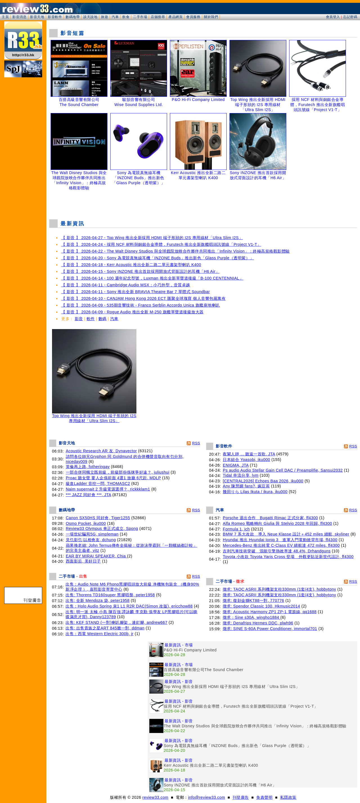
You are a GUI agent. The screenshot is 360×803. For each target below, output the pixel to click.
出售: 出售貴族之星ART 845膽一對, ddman (105, 628)
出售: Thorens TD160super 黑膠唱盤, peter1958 (110, 595)
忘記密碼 (350, 17)
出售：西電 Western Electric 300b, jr (100, 633)
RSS (196, 443)
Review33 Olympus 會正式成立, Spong (102, 528)
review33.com (155, 797)
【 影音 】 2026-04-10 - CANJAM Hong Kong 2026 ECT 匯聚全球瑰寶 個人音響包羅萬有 (143, 298)
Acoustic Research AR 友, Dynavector (101, 451)
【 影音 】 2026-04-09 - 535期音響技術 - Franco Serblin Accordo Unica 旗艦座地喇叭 (140, 305)
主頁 (5, 17)
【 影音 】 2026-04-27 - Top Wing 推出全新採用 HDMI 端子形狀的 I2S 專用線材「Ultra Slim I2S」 (152, 237)
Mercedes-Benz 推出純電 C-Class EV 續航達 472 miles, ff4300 (281, 545)
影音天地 (37, 17)
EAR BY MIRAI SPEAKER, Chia (96, 556)
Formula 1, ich (236, 529)
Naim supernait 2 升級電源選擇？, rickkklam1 (108, 489)
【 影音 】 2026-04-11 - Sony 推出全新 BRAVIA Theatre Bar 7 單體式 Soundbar (135, 291)
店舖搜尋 (158, 17)
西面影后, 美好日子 (83, 561)
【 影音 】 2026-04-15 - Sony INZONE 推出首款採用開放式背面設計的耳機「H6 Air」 (140, 271)
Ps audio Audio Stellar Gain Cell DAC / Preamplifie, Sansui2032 (283, 470)
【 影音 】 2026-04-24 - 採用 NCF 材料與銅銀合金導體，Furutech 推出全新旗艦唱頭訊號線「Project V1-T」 (161, 244)
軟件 (91, 318)
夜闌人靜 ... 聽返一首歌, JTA (249, 454)
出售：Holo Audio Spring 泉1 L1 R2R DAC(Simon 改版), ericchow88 (129, 606)
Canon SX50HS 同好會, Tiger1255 (98, 518)
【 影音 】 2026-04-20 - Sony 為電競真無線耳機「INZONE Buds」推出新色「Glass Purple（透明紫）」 (157, 258)
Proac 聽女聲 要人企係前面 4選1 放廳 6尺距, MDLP (113, 478)
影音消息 (19, 17)
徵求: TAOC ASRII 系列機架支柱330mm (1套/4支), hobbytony (279, 589)
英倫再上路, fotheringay (88, 466)
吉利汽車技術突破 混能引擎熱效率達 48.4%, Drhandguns (276, 551)
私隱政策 (288, 797)
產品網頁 (175, 17)
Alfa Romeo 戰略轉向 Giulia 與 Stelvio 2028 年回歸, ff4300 (277, 523)
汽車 (115, 17)
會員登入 (333, 17)
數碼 (102, 318)
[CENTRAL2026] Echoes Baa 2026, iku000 (263, 481)
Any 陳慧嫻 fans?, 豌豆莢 (246, 486)
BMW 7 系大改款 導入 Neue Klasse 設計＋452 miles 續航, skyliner (286, 534)
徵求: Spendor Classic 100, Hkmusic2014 (261, 606)
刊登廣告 (241, 797)
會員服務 (193, 17)
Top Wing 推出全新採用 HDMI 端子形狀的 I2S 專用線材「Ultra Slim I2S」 (94, 416)
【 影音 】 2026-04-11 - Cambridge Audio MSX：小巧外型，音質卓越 (125, 285)
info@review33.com (206, 797)
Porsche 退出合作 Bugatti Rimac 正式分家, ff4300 (270, 518)
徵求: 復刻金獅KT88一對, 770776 (253, 600)
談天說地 (90, 17)
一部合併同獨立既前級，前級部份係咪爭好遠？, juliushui (117, 472)
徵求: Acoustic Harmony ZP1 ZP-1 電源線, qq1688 (270, 611)
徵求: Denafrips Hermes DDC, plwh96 (258, 623)
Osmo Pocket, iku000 (86, 523)
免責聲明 (264, 797)
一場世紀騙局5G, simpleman (92, 534)
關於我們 (211, 17)
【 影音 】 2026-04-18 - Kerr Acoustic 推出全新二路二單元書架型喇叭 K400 (131, 264)
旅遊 (104, 17)
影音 (79, 318)
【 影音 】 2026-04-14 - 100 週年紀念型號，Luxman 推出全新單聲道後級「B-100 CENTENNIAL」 (152, 278)
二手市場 (140, 17)
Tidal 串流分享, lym (240, 475)
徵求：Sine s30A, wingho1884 (252, 617)
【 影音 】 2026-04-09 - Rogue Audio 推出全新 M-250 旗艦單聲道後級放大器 (132, 312)
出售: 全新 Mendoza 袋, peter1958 (98, 600)
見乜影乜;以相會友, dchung (91, 539)
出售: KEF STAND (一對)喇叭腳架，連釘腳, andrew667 (116, 622)
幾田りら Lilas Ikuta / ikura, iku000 (255, 491)
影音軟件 (55, 17)
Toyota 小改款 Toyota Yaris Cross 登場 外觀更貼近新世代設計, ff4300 (288, 556)
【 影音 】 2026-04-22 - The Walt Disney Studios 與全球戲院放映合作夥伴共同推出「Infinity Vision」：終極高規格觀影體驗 (175, 251)
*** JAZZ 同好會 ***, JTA (88, 494)
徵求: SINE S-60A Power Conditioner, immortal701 (270, 628)
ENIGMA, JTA (236, 465)
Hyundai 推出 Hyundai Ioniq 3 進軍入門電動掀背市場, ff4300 (280, 539)
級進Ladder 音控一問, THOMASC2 (98, 483)
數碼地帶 (73, 17)
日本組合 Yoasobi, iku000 (246, 459)
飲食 (125, 17)
